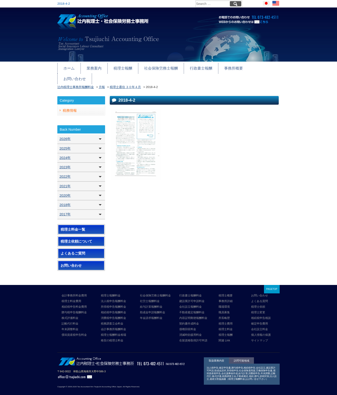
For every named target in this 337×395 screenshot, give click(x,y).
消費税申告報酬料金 (113, 311)
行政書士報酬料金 (190, 289)
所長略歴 (224, 311)
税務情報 (70, 104)
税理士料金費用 (71, 294)
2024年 (65, 151)
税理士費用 (226, 317)
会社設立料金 (259, 323)
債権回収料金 (187, 323)
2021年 (65, 180)
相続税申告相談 (261, 311)
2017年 (65, 208)
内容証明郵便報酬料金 (193, 311)
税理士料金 (226, 323)
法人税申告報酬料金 (113, 294)
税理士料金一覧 (73, 223)
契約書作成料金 (189, 317)
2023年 (65, 161)
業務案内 (93, 67)
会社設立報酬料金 (190, 300)
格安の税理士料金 (112, 334)
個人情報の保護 (261, 328)
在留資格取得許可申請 (193, 334)
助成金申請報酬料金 (152, 306)
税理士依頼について (76, 235)
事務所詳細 (226, 294)
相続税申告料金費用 (74, 300)
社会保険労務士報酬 (157, 67)
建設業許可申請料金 (192, 294)
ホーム (68, 67)
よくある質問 (259, 294)
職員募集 (224, 306)
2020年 (65, 189)
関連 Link (224, 334)
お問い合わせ (257, 67)
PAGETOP (271, 282)
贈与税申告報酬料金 (74, 306)
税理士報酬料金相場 (113, 328)
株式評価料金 (70, 311)
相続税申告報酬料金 (113, 306)
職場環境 (224, 300)
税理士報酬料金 (111, 289)
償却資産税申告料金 (74, 328)
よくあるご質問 (73, 247)
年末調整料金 (70, 323)
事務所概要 (226, 67)
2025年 (65, 142)
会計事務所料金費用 (74, 289)
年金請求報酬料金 (151, 311)
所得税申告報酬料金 (113, 300)
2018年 (65, 198)
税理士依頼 (258, 300)
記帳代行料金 (70, 317)
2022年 (65, 170)
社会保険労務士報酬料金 (155, 289)
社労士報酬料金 (150, 294)
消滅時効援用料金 (190, 328)
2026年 (65, 132)
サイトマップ (259, 334)
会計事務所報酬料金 (113, 323)
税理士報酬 (120, 67)
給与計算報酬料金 (151, 300)
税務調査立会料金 (112, 317)
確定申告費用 (259, 317)
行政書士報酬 (195, 67)
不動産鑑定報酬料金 (192, 306)
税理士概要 (226, 289)
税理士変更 (258, 306)
